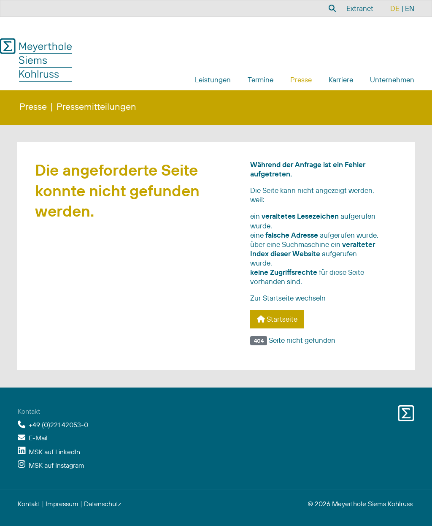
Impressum (62, 503)
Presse (301, 79)
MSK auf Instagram (56, 465)
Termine (260, 79)
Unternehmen (392, 79)
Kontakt (29, 503)
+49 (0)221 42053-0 (58, 424)
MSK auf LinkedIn (54, 451)
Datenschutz (102, 503)
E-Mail (38, 438)
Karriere (341, 79)
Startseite (277, 319)
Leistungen (213, 79)
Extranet (359, 8)
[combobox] (331, 8)
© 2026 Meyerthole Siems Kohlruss (360, 503)
